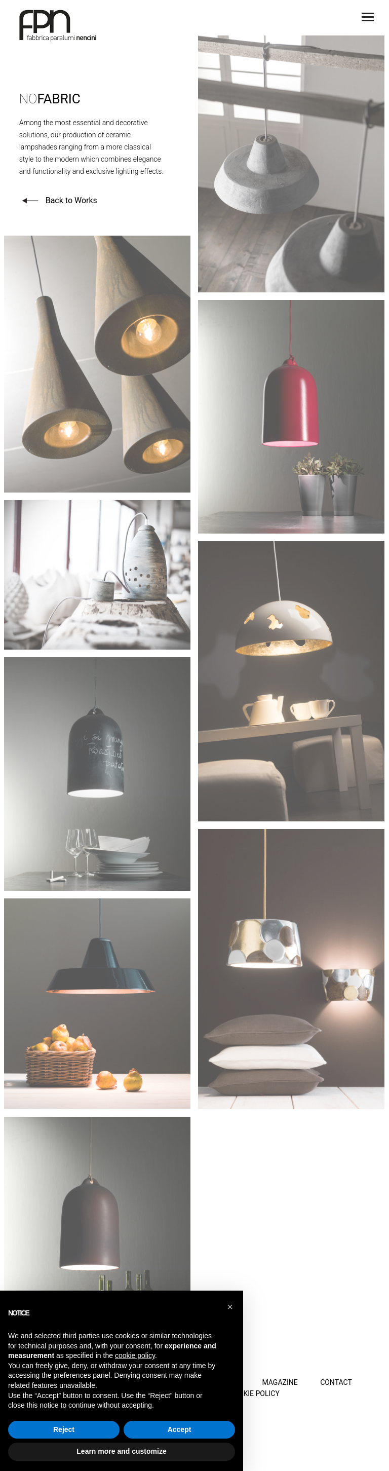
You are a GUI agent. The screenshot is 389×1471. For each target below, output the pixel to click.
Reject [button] (63, 1429)
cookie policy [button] (135, 1355)
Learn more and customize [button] (121, 1451)
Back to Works (58, 200)
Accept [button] (179, 1429)
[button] (230, 1307)
